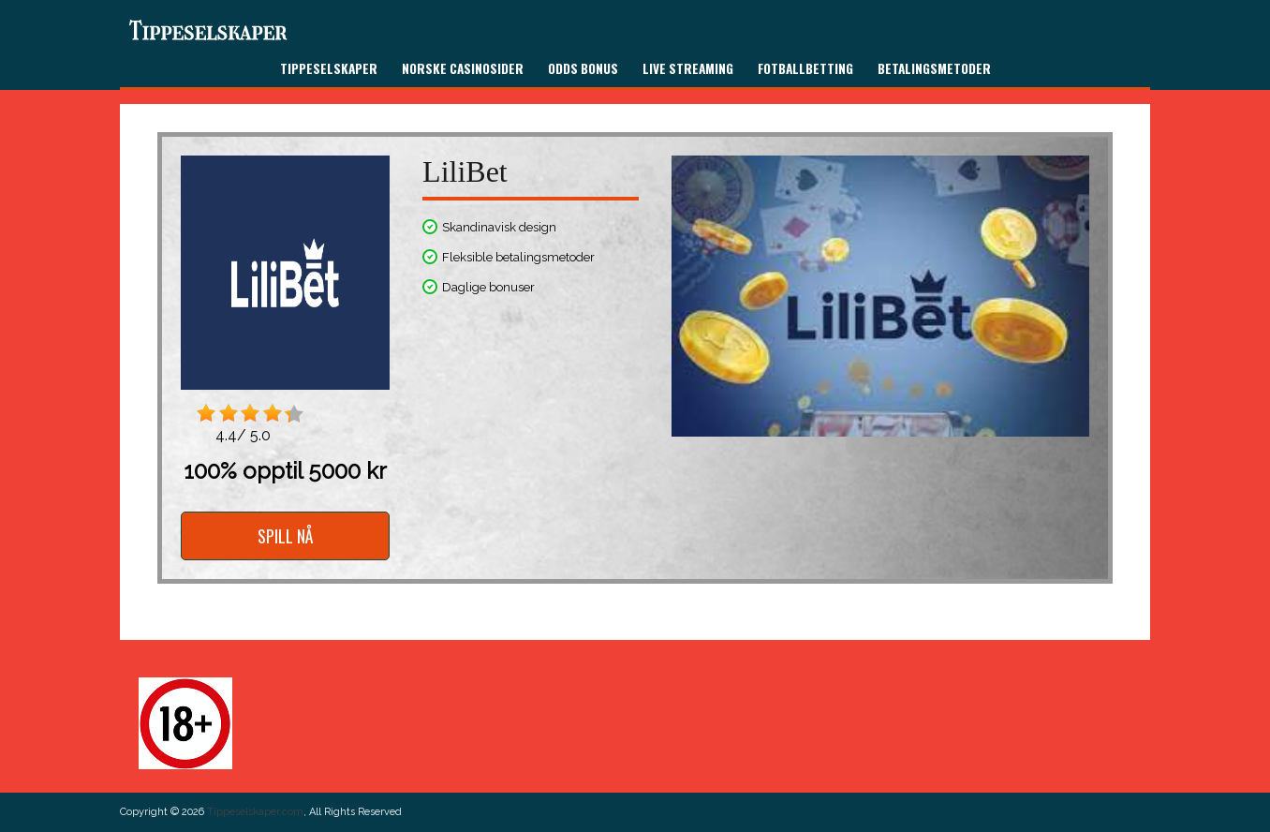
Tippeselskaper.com (255, 812)
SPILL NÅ (285, 536)
